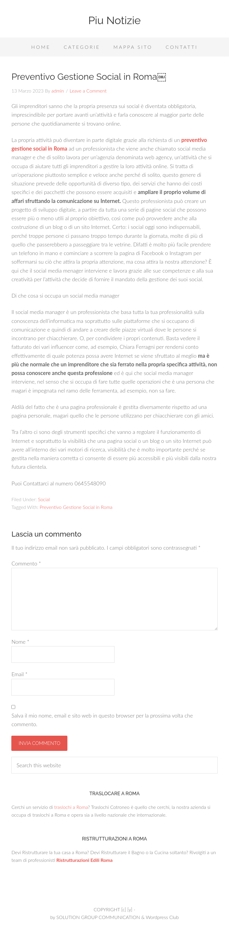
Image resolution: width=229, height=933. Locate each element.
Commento (26, 563)
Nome (20, 641)
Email (19, 674)
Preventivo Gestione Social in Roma (76, 507)
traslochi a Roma (71, 807)
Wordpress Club (162, 917)
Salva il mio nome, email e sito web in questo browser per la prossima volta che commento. (102, 719)
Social (44, 499)
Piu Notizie (114, 20)
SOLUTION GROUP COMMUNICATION (98, 917)
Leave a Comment (88, 90)
